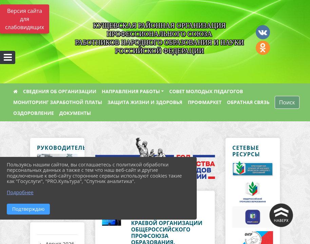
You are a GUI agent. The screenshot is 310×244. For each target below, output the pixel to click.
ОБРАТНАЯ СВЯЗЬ (248, 102)
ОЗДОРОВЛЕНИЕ (33, 113)
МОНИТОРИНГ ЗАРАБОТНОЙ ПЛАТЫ (57, 102)
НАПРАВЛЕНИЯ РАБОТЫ (131, 91)
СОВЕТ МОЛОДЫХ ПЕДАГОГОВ (206, 91)
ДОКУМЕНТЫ (75, 113)
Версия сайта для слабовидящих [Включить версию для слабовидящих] (24, 19)
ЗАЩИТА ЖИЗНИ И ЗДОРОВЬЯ (145, 102)
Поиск (287, 102)
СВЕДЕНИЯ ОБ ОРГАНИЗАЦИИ (59, 91)
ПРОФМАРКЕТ (204, 102)
